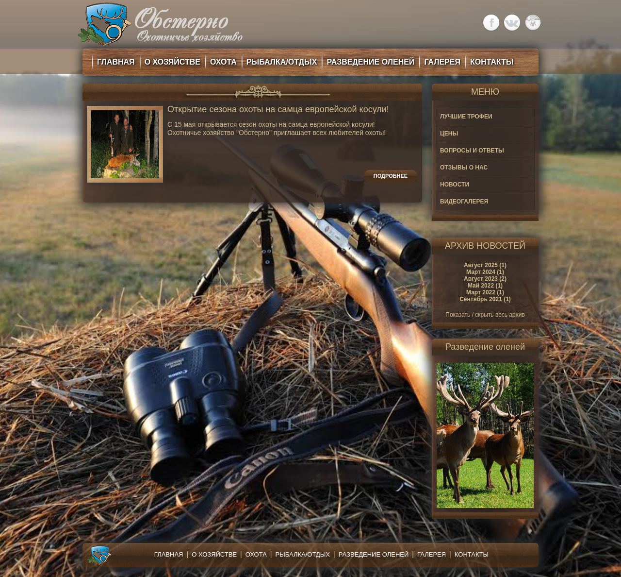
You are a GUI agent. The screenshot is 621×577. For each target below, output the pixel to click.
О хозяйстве (214, 554)
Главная (168, 554)
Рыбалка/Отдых (303, 554)
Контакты (472, 554)
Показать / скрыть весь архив (484, 314)
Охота (256, 554)
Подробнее (391, 176)
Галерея (431, 554)
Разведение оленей (374, 554)
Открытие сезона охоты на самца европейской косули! (278, 109)
